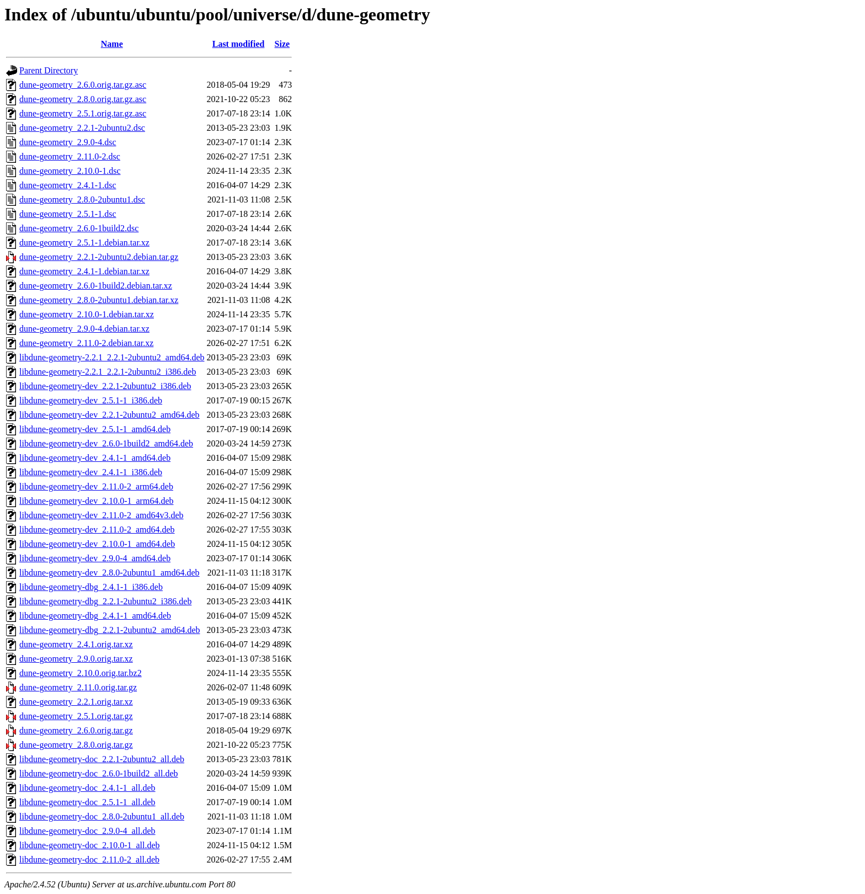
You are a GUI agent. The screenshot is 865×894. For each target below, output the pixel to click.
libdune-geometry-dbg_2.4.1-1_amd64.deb (95, 615)
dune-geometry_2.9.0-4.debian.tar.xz (84, 328)
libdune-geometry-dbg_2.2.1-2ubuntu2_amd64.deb (109, 630)
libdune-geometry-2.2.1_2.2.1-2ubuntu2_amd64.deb (112, 357)
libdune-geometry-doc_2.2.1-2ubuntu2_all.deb (101, 759)
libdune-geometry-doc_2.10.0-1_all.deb (89, 845)
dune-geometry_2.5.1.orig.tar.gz (76, 716)
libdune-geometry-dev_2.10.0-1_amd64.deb (97, 544)
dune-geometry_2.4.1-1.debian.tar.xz (84, 271)
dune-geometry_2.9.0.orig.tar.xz (76, 658)
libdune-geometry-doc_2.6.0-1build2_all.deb (98, 773)
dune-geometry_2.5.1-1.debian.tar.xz (84, 242)
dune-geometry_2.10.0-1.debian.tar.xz (86, 314)
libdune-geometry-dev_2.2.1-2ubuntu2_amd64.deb (109, 414)
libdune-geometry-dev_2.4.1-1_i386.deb (90, 472)
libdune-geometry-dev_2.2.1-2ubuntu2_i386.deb (105, 386)
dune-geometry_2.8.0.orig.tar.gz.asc (82, 99)
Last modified (238, 44)
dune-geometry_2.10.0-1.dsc (70, 170)
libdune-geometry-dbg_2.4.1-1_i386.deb (91, 587)
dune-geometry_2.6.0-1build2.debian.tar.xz (95, 285)
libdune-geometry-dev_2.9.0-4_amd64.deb (94, 558)
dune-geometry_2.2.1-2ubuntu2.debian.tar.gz (98, 257)
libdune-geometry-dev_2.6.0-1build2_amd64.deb (106, 443)
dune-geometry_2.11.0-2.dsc (69, 156)
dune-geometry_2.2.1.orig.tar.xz (76, 701)
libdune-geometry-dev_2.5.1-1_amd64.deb (94, 429)
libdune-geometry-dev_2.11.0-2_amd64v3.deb (101, 515)
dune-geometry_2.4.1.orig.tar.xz (76, 644)
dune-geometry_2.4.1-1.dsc (67, 185)
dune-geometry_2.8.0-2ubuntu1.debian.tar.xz (98, 300)
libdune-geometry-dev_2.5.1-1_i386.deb (90, 400)
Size (282, 44)
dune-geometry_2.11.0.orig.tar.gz (78, 687)
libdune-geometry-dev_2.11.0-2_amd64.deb (97, 529)
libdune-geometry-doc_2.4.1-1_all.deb (87, 787)
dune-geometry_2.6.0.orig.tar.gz (76, 730)
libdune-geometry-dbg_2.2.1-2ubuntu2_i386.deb (105, 601)
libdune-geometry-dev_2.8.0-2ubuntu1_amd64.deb (109, 572)
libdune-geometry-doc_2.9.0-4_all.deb (87, 831)
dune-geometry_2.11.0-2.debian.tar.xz (86, 343)
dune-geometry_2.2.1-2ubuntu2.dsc (82, 127)
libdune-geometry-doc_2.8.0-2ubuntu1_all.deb (101, 816)
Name (112, 44)
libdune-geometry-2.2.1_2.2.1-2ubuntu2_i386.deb (107, 371)
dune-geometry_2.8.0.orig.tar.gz (76, 744)
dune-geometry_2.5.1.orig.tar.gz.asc (82, 113)
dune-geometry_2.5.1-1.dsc (67, 214)
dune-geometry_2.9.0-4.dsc (67, 142)
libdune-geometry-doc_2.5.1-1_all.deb (87, 802)
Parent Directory (48, 70)
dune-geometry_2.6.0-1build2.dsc (78, 228)
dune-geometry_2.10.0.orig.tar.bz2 (80, 673)
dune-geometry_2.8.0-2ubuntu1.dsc (82, 199)
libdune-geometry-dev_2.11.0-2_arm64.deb (96, 486)
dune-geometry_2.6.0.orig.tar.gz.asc (82, 84)
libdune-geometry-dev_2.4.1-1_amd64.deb (94, 457)
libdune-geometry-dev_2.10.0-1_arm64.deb (96, 500)
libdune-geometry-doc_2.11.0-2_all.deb (89, 859)
